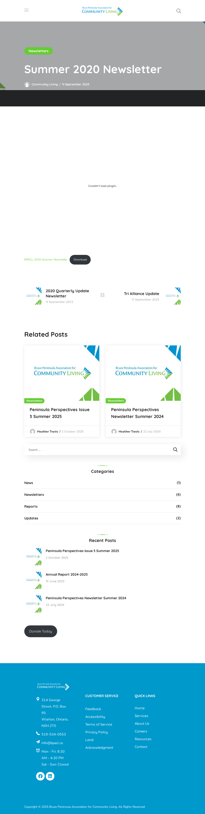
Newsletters (39, 51)
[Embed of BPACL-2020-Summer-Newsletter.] (102, 185)
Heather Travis (47, 432)
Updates (31, 518)
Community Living (45, 84)
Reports (31, 506)
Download (80, 260)
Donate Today (40, 631)
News (28, 483)
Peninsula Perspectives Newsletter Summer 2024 (137, 413)
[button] (178, 10)
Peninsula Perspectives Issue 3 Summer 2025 (60, 413)
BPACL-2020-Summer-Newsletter (45, 260)
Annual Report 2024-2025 (67, 574)
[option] (61, 391)
